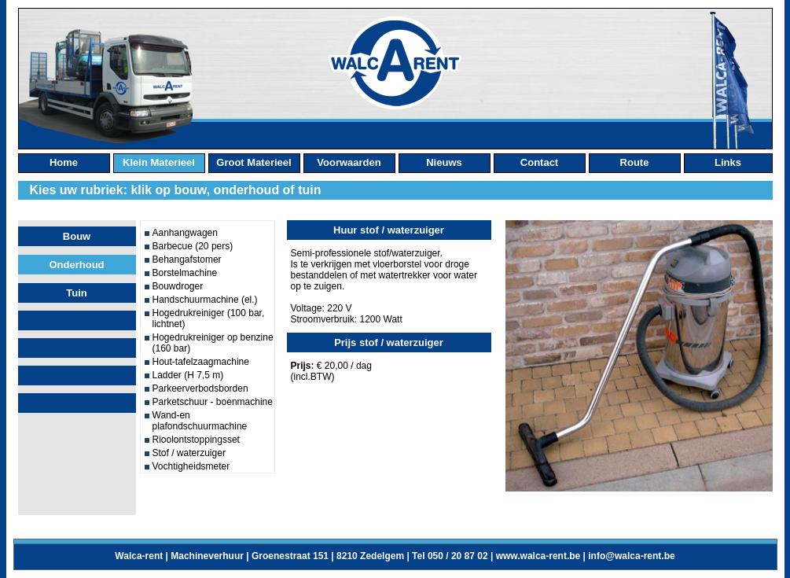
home (64, 162)
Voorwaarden (348, 162)
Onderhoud (76, 265)
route (634, 162)
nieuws (444, 162)
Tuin (76, 293)
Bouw (76, 236)
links (728, 162)
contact (539, 162)
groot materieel (253, 162)
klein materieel (159, 162)
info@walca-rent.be (631, 555)
